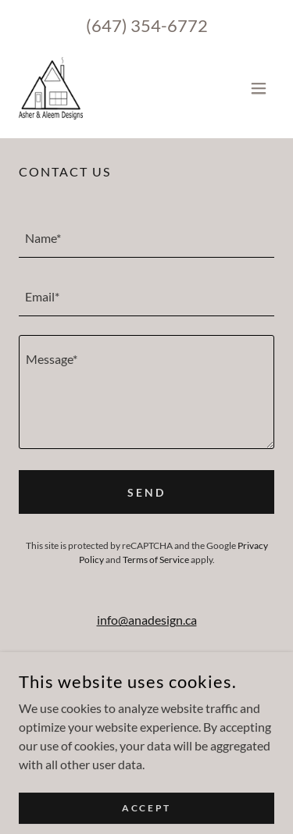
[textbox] (146, 238)
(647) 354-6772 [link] (147, 25)
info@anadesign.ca (147, 619)
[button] (258, 88)
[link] (51, 88)
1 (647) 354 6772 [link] (150, 669)
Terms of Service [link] (156, 559)
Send (146, 492)
